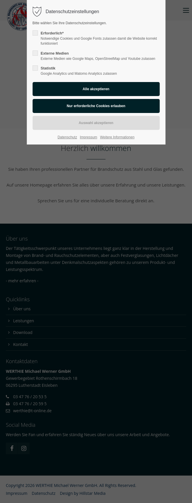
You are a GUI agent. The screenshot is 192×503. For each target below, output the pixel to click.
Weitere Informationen (117, 137)
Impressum (88, 137)
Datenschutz (67, 137)
